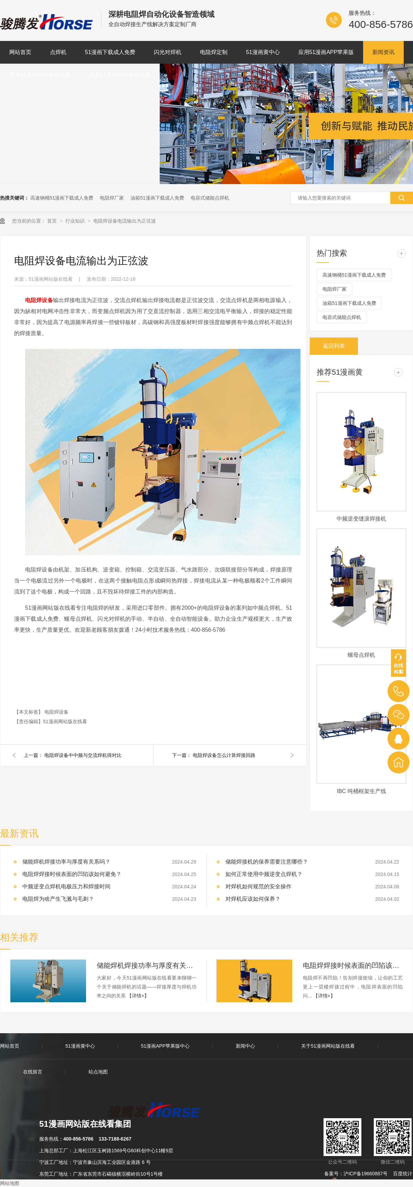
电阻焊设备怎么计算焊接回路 (224, 755)
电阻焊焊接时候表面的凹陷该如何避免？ (71, 874)
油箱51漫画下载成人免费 (157, 198)
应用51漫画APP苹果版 (326, 52)
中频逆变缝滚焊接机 (361, 519)
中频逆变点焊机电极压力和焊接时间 (66, 886)
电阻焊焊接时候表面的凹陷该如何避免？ (353, 965)
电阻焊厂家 (112, 198)
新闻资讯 (383, 52)
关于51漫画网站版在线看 (40, 75)
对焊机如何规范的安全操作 (258, 886)
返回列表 (334, 346)
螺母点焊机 (361, 655)
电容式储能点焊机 (210, 198)
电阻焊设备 (56, 712)
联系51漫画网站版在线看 (119, 75)
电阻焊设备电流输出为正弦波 (124, 221)
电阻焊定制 (213, 52)
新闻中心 (245, 1046)
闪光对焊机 (167, 52)
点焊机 (58, 52)
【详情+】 (138, 995)
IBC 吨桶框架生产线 (361, 791)
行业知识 (75, 221)
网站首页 (20, 52)
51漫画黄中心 (263, 52)
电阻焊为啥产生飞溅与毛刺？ (58, 899)
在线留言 (32, 1071)
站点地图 (98, 1071)
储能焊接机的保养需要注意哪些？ (266, 862)
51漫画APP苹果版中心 (165, 1046)
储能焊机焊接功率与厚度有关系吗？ (147, 965)
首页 (52, 221)
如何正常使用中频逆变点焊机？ (264, 874)
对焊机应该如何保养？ (252, 899)
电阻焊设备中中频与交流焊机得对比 (82, 755)
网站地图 (9, 1183)
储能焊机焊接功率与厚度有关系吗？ (66, 862)
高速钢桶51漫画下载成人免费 (62, 198)
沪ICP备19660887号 (365, 1173)
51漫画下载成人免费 (110, 52)
